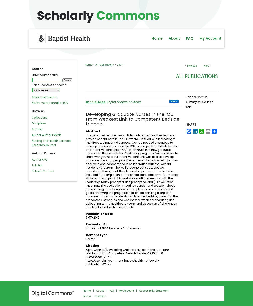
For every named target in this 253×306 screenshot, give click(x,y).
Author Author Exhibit (46, 135)
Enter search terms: (45, 75)
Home (88, 64)
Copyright (100, 296)
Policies (37, 165)
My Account (126, 291)
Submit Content (43, 171)
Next (206, 65)
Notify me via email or (50, 103)
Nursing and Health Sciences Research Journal (51, 143)
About (100, 291)
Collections (39, 118)
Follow (174, 101)
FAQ (111, 291)
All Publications (104, 64)
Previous (192, 65)
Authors (37, 129)
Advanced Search (44, 97)
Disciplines (39, 123)
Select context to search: (49, 85)
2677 (120, 64)
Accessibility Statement (154, 291)
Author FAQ (40, 160)
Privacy (87, 296)
